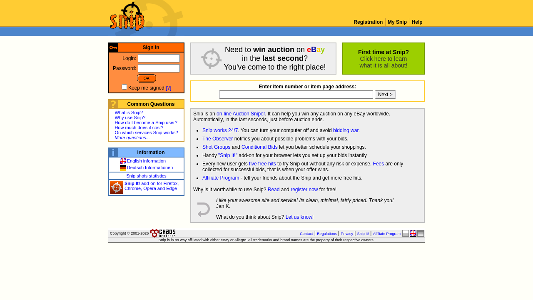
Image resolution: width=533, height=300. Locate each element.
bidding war (346, 130)
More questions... (132, 137)
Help (417, 22)
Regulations (327, 234)
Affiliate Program (220, 178)
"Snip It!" (227, 155)
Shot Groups (216, 147)
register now (304, 189)
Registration (368, 22)
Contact (306, 234)
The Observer (217, 139)
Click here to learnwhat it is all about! (383, 62)
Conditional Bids (260, 147)
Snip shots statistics (146, 175)
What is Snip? (129, 112)
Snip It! (363, 234)
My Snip (397, 22)
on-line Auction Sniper (241, 114)
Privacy (347, 234)
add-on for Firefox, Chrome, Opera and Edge (152, 186)
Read (274, 189)
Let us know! (300, 217)
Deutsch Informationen (146, 167)
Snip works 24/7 (220, 130)
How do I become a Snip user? (146, 122)
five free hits (262, 164)
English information (143, 160)
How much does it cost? (139, 127)
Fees (378, 164)
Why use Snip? (130, 117)
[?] (168, 88)
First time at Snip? (383, 52)
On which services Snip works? (146, 132)
